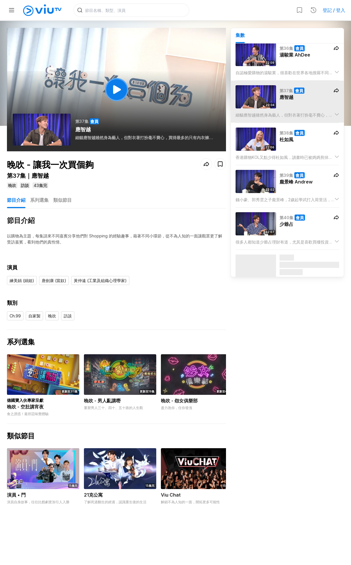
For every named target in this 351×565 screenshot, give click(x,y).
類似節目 (62, 200)
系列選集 (39, 200)
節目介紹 (16, 200)
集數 (240, 35)
